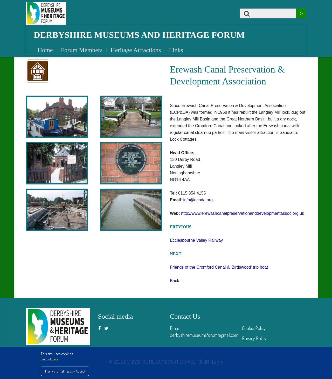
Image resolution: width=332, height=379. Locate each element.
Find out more (49, 359)
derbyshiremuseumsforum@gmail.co (202, 335)
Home (45, 50)
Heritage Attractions (135, 50)
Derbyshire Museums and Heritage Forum (139, 35)
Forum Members (82, 50)
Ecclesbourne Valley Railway (196, 240)
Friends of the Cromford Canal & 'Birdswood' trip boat (219, 267)
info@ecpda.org (198, 200)
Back (174, 280)
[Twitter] (106, 328)
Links (176, 50)
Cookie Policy (254, 328)
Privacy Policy (254, 338)
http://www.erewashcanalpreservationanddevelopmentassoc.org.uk (242, 213)
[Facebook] (99, 328)
